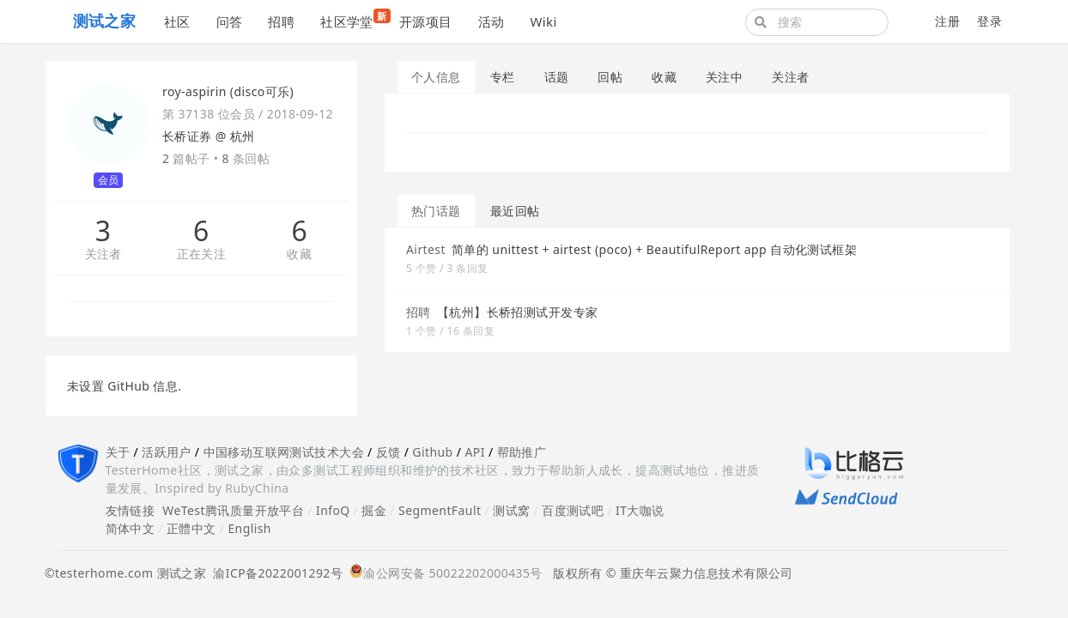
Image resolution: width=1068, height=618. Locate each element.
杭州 (242, 136)
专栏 (502, 77)
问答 (229, 21)
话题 (556, 77)
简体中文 (130, 528)
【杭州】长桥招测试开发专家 (517, 312)
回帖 (610, 77)
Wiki (543, 21)
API (474, 452)
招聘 (281, 21)
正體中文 (191, 528)
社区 (177, 21)
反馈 (388, 452)
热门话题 (436, 211)
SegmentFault (439, 510)
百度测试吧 (573, 510)
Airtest (426, 249)
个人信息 (436, 77)
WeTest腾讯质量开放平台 (233, 510)
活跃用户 (166, 452)
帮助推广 (522, 452)
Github (432, 452)
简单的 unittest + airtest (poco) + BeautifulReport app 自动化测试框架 (654, 249)
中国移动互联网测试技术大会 (283, 452)
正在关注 (202, 254)
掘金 (373, 510)
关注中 (724, 77)
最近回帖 (515, 211)
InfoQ (333, 510)
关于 (118, 452)
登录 (989, 21)
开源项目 (425, 21)
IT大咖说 (640, 510)
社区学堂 (353, 19)
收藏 (299, 254)
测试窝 (511, 510)
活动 (491, 21)
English (249, 528)
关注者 (103, 254)
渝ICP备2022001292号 (274, 573)
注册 (947, 21)
